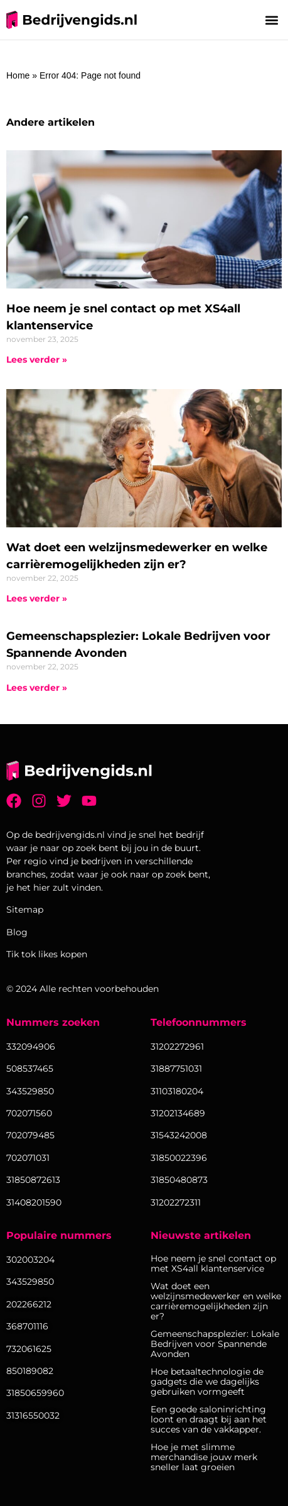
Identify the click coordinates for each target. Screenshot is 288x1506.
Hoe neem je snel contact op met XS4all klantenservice (213, 1263)
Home (17, 75)
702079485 (30, 1135)
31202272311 (176, 1202)
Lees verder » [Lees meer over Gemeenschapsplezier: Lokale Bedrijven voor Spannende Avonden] (36, 687)
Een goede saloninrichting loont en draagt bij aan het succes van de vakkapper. (209, 1419)
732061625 (28, 1349)
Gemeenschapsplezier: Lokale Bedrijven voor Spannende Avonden (215, 1344)
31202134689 (178, 1113)
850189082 (29, 1371)
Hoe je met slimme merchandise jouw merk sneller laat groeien (204, 1457)
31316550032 (33, 1415)
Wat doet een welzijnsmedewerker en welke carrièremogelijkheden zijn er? (216, 1301)
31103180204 (177, 1091)
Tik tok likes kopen (46, 954)
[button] (271, 19)
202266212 (28, 1304)
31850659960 (35, 1393)
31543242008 (179, 1135)
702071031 (28, 1157)
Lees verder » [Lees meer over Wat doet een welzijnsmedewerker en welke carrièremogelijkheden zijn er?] (36, 598)
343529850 (30, 1281)
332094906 (30, 1046)
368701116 (27, 1326)
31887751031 (176, 1068)
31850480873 (179, 1179)
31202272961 (177, 1046)
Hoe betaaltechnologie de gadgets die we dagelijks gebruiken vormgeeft (207, 1381)
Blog (17, 932)
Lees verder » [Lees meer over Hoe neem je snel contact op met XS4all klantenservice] (36, 359)
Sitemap (24, 909)
